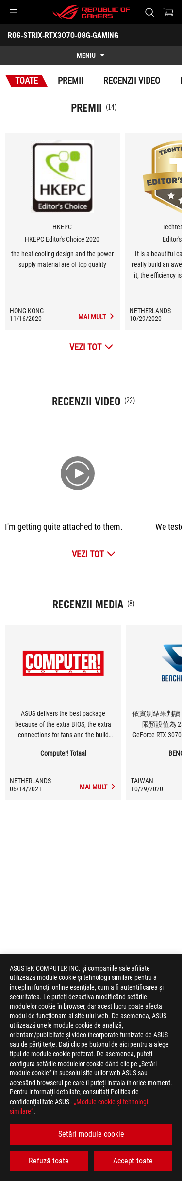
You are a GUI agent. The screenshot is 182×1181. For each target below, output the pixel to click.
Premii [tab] (70, 80)
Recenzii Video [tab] (131, 80)
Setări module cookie (91, 1134)
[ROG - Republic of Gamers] (91, 12)
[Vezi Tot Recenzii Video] (94, 554)
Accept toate (133, 1160)
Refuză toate (49, 1160)
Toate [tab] (26, 80)
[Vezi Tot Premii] (91, 347)
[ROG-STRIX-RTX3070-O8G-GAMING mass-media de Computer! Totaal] (98, 787)
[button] (13, 12)
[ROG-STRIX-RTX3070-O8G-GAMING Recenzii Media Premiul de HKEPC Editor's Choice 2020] (96, 316)
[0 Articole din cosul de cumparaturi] (168, 12)
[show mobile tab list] (91, 55)
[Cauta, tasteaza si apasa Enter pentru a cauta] (149, 12)
